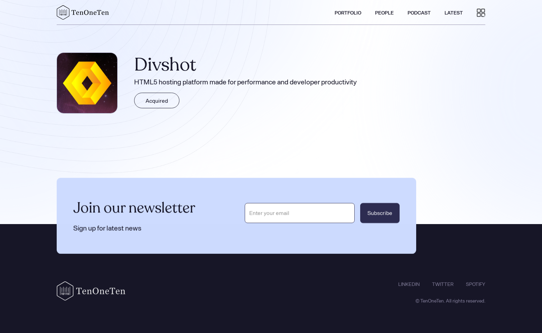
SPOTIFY (475, 287)
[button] (481, 12)
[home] (83, 12)
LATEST (454, 13)
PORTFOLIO (348, 13)
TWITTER (443, 287)
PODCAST (419, 13)
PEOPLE (384, 13)
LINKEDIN (409, 287)
